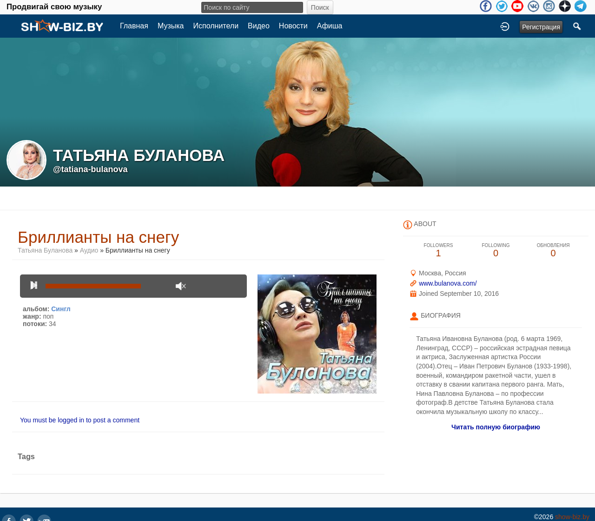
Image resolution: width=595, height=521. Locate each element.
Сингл (61, 309)
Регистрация (541, 27)
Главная (134, 26)
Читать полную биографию (495, 427)
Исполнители (216, 26)
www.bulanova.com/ (448, 283)
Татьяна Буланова (45, 250)
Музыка (171, 26)
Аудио (89, 250)
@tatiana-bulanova (90, 169)
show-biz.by (572, 517)
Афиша (330, 26)
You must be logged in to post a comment (79, 420)
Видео (259, 26)
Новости (293, 26)
